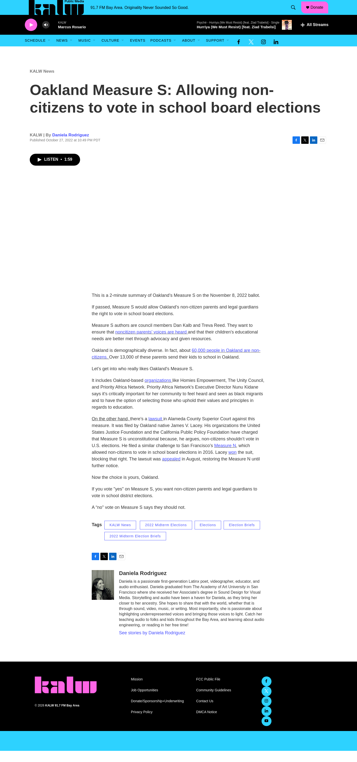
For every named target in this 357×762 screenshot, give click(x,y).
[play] (31, 36)
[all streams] (314, 36)
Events (137, 52)
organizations (158, 391)
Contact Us (204, 712)
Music (84, 52)
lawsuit (155, 429)
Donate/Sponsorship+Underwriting (157, 712)
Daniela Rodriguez (70, 146)
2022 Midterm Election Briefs (135, 547)
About (188, 52)
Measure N (225, 456)
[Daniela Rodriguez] (103, 596)
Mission (137, 690)
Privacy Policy (141, 723)
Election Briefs (242, 536)
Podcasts (160, 52)
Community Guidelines (213, 701)
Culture (110, 52)
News (62, 52)
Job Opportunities (144, 701)
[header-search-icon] (295, 13)
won (232, 463)
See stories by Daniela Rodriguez (152, 643)
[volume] (46, 36)
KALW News (42, 82)
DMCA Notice (206, 723)
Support (215, 52)
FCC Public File (208, 690)
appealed (171, 470)
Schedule (35, 52)
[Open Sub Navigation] (49, 52)
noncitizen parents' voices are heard (151, 343)
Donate (320, 12)
